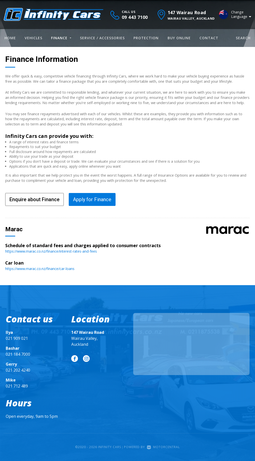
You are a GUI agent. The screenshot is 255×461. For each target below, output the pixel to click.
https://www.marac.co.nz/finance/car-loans (40, 268)
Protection (146, 38)
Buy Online (179, 38)
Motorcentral (163, 447)
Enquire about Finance (34, 199)
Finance (61, 38)
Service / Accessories (102, 38)
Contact (208, 38)
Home (10, 38)
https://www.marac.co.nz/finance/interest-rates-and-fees (52, 251)
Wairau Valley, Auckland (87, 338)
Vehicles (33, 38)
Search (243, 38)
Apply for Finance (92, 199)
